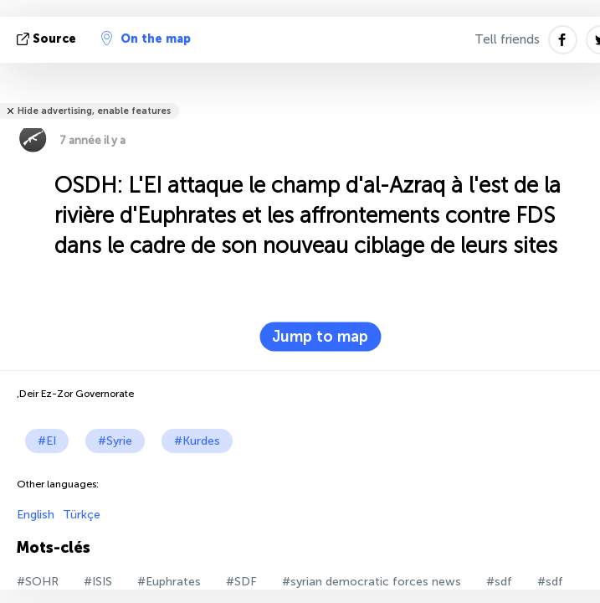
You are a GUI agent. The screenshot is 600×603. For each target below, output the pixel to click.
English (35, 515)
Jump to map (320, 336)
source (48, 39)
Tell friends (507, 39)
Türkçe (81, 515)
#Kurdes (197, 441)
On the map (146, 38)
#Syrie (115, 441)
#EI (47, 441)
